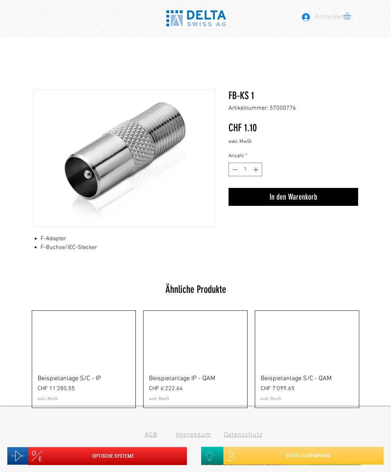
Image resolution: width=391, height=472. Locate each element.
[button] (351, 16)
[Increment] (256, 169)
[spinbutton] (245, 169)
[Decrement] (234, 169)
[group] (196, 359)
